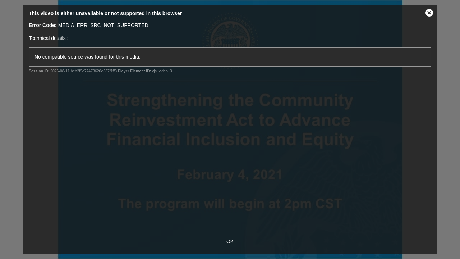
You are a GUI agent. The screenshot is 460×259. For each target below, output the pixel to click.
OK (230, 241)
